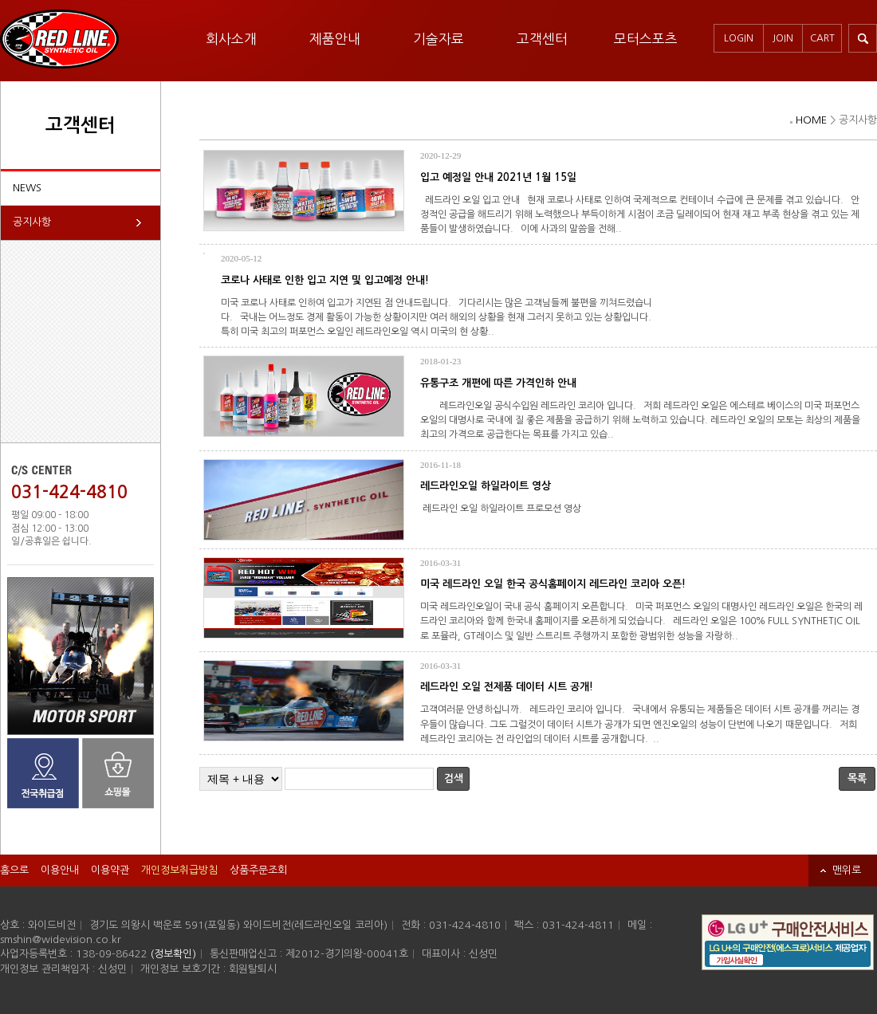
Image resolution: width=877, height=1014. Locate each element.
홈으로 (14, 870)
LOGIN (738, 38)
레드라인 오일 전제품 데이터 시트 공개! (506, 687)
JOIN (783, 38)
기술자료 (438, 38)
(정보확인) (173, 954)
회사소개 (231, 38)
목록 (857, 778)
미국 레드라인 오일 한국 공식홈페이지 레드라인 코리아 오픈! (553, 584)
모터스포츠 (646, 38)
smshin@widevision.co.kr (60, 939)
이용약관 (110, 870)
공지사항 (32, 222)
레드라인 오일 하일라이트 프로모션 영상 (503, 508)
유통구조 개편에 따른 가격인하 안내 (498, 383)
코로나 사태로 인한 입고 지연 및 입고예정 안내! (325, 280)
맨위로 (846, 870)
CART (822, 38)
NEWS (27, 188)
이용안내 (60, 870)
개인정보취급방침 (179, 870)
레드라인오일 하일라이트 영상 (485, 486)
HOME (811, 120)
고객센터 (542, 38)
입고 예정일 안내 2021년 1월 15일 (498, 177)
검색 (453, 778)
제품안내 (334, 38)
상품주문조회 (258, 870)
